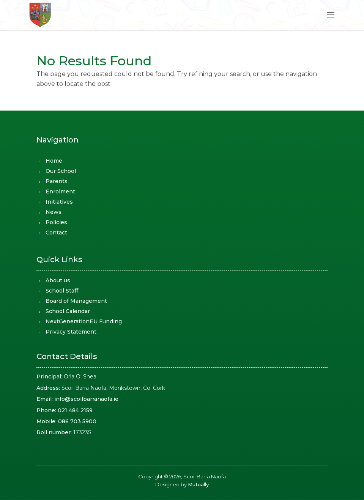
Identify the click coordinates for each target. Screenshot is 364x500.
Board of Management (76, 300)
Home (54, 160)
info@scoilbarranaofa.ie (86, 399)
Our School (61, 171)
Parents (57, 181)
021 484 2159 (75, 410)
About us (58, 280)
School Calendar (68, 311)
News (53, 212)
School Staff (62, 290)
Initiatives (59, 201)
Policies (56, 222)
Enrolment (60, 191)
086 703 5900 (77, 421)
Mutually (198, 484)
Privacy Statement (71, 331)
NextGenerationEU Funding (84, 321)
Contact (56, 232)
